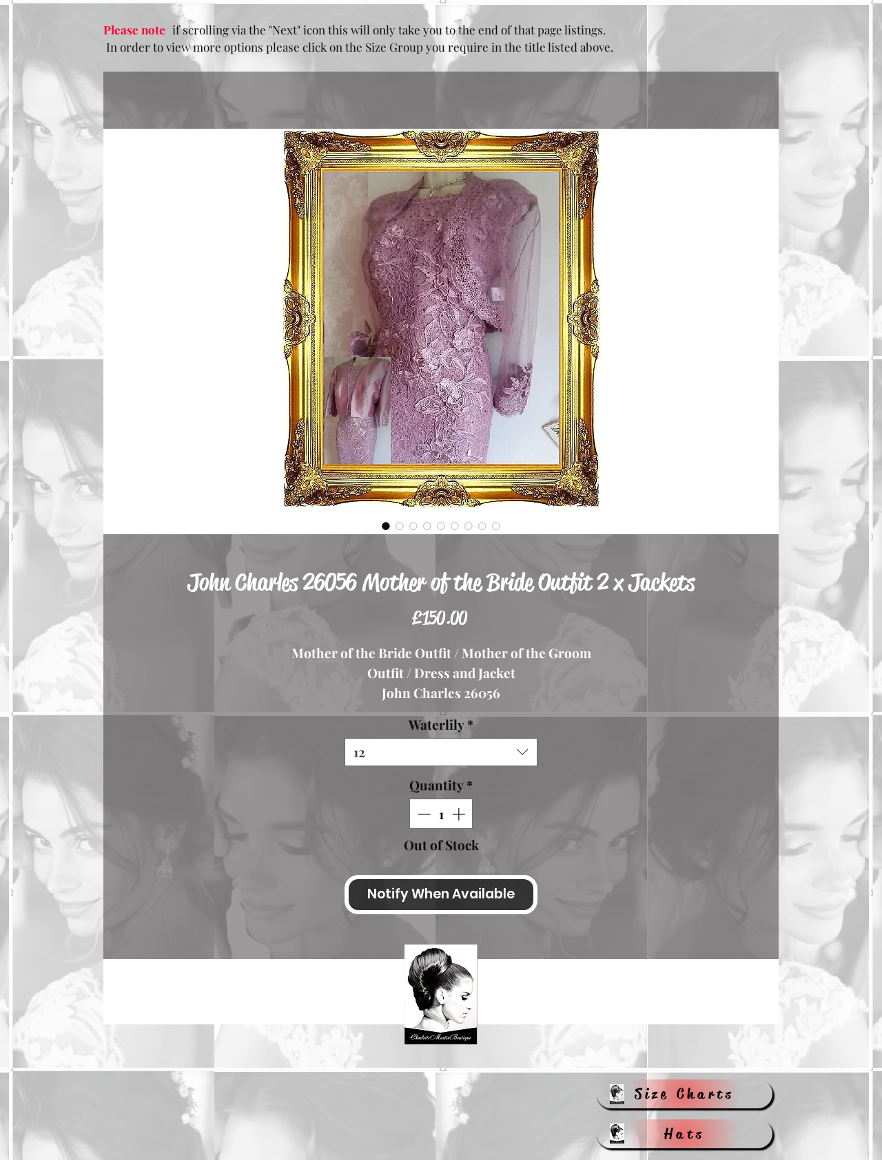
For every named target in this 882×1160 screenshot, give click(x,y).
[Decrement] (422, 814)
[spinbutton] (441, 814)
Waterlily (441, 724)
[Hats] (684, 1133)
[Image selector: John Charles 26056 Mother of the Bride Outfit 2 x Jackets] (386, 526)
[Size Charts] (684, 1093)
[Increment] (460, 814)
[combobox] (441, 752)
